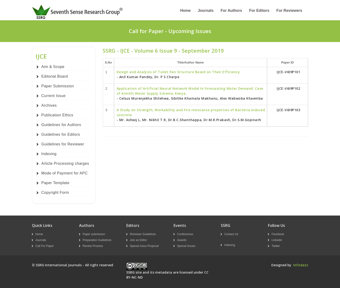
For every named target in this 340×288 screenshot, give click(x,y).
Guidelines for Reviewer (62, 144)
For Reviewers (289, 10)
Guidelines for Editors (60, 134)
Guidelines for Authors (61, 125)
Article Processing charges (65, 163)
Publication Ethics (57, 115)
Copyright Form (55, 193)
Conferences (185, 234)
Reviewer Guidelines (143, 234)
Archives (49, 105)
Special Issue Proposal (144, 246)
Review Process (93, 246)
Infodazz (300, 265)
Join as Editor (138, 240)
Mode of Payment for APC (64, 173)
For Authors (231, 10)
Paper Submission (57, 86)
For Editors (259, 10)
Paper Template (55, 183)
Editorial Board (54, 76)
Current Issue (53, 96)
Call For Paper (44, 246)
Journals (206, 10)
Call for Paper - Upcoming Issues (170, 30)
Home (185, 10)
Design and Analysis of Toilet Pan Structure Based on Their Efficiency (178, 72)
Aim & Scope (52, 67)
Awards (182, 240)
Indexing (49, 154)
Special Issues (186, 246)
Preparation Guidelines (97, 240)
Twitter (276, 246)
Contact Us (231, 234)
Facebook (278, 234)
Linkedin (277, 240)
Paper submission (94, 234)
